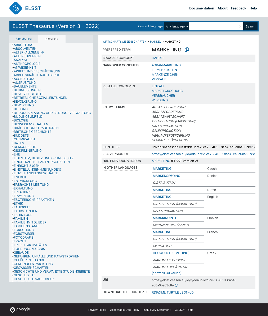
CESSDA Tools (184, 309)
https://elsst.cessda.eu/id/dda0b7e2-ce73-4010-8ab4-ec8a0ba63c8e (203, 154)
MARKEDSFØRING (166, 176)
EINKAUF (158, 86)
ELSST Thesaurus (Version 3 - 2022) (56, 26)
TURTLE (173, 292)
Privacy (97, 309)
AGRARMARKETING (166, 65)
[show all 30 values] (166, 273)
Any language (176, 26)
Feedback (238, 8)
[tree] (51, 162)
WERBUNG (160, 100)
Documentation (201, 8)
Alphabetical (24, 38)
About (223, 8)
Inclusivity (157, 309)
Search (250, 26)
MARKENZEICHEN (165, 75)
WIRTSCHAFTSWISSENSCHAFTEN (125, 41)
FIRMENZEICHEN (164, 70)
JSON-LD (187, 292)
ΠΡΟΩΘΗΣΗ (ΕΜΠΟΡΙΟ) (171, 253)
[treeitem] (25, 45)
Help (253, 8)
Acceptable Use (124, 309)
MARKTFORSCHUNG (167, 91)
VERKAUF (159, 79)
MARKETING (161, 161)
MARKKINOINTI (164, 218)
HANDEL (155, 41)
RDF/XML (159, 292)
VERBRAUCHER (163, 96)
